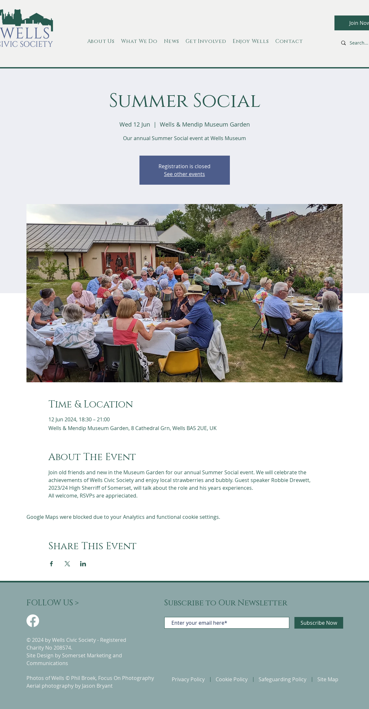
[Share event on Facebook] (51, 563)
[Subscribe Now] (318, 623)
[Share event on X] (67, 563)
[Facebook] (32, 620)
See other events (184, 174)
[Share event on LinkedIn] (83, 563)
